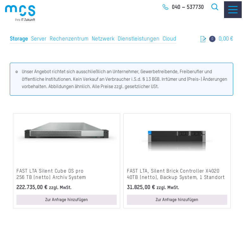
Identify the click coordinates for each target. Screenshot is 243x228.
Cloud (169, 39)
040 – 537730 (188, 7)
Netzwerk (103, 39)
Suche (215, 7)
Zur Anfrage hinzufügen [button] (66, 200)
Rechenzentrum (69, 39)
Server (39, 39)
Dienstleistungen (138, 39)
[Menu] (233, 9)
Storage (19, 39)
